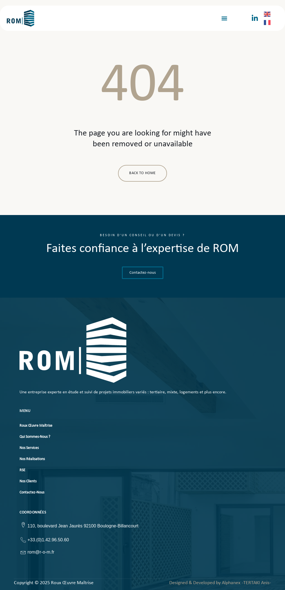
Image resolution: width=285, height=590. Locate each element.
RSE (22, 470)
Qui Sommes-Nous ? (34, 437)
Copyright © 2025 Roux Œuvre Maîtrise (54, 583)
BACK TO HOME (142, 173)
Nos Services (29, 448)
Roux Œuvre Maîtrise (35, 426)
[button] (224, 18)
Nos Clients (27, 481)
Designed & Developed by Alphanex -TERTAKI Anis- (220, 583)
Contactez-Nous (31, 492)
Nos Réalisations (32, 459)
